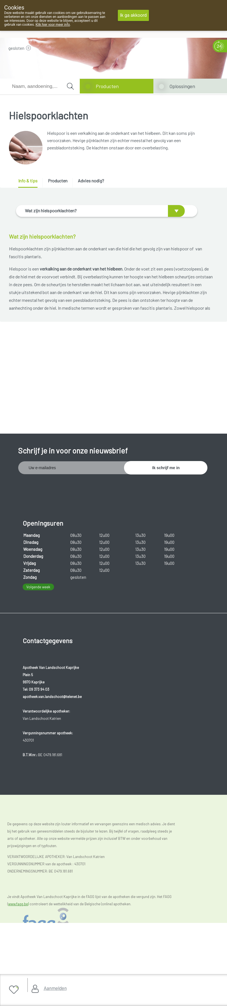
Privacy (17, 969)
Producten (107, 86)
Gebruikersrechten (26, 962)
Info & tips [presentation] (28, 180)
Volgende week (38, 569)
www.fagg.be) (18, 886)
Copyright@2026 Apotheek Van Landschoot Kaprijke (56, 955)
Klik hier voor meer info (53, 25)
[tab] (29, 183)
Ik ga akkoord (133, 15)
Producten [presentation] (57, 180)
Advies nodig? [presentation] (91, 180)
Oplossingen (182, 86)
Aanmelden (55, 988)
